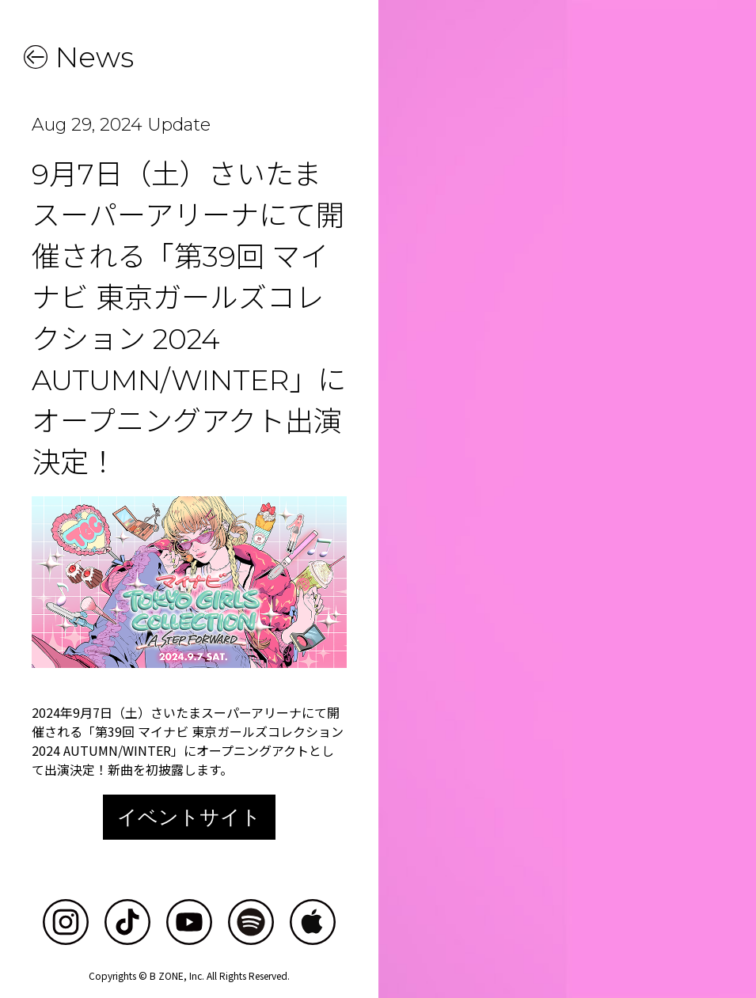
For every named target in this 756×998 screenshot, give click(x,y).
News (94, 57)
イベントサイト (189, 817)
